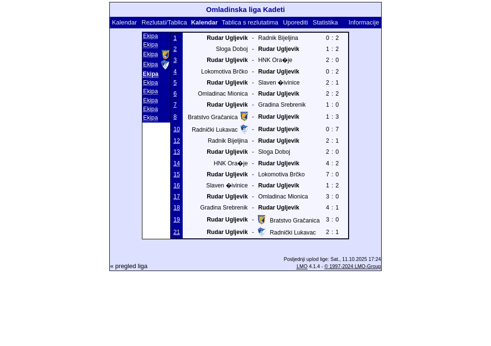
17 (177, 196)
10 (177, 129)
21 (177, 232)
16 (177, 185)
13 (177, 151)
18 (177, 207)
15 (177, 174)
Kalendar (124, 22)
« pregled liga (128, 266)
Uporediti (295, 22)
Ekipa (150, 36)
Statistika (325, 22)
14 (177, 163)
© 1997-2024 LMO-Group (353, 266)
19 (177, 219)
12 (177, 140)
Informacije (364, 22)
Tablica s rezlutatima (250, 22)
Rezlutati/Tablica (164, 22)
